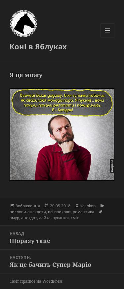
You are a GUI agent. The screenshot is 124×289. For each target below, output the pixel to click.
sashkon (88, 206)
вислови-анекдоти (28, 212)
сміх (75, 217)
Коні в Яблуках (38, 46)
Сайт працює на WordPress (36, 281)
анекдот (29, 217)
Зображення (28, 206)
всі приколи (59, 212)
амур (14, 217)
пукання (61, 217)
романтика (83, 212)
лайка (45, 217)
